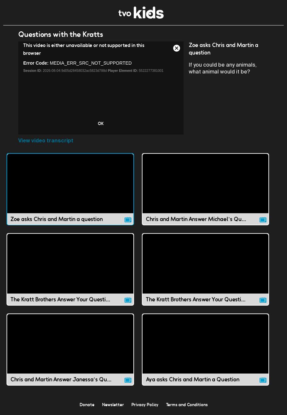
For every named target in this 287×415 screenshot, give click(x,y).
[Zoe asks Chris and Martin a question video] (70, 189)
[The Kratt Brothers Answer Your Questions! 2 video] (205, 269)
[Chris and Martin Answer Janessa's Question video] (70, 349)
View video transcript (45, 140)
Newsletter (113, 404)
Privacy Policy (145, 404)
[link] (141, 16)
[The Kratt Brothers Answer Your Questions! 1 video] (70, 269)
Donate (87, 404)
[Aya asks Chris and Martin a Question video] (205, 349)
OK (101, 123)
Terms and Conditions (187, 404)
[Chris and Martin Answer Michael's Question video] (205, 189)
